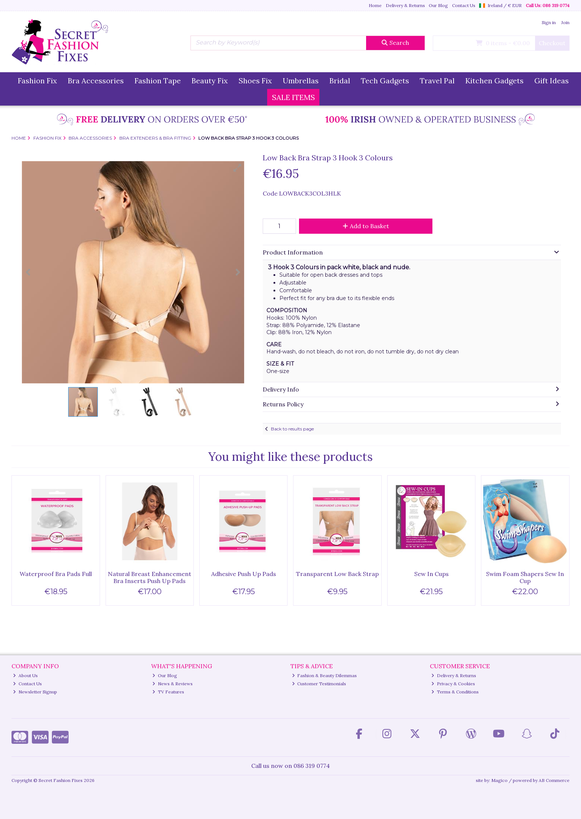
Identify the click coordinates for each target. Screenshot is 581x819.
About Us (25, 675)
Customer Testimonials (319, 683)
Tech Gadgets (385, 80)
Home (375, 5)
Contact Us (463, 5)
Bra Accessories (96, 80)
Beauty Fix (210, 80)
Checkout (552, 43)
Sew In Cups (431, 573)
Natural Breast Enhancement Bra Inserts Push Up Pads (149, 577)
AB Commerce (554, 780)
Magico (499, 780)
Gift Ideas (551, 80)
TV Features (168, 692)
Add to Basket (366, 226)
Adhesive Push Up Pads (243, 573)
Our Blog (438, 5)
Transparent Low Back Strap (337, 573)
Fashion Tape (158, 80)
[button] (237, 168)
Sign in (549, 22)
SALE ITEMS (293, 97)
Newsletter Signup (35, 692)
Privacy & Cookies (453, 683)
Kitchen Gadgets (494, 80)
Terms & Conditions (455, 692)
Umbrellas (301, 80)
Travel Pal (437, 80)
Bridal (339, 80)
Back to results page (292, 429)
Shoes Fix (255, 80)
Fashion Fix (37, 80)
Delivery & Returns (405, 5)
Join (565, 22)
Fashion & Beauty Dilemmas (324, 675)
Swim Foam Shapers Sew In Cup (525, 577)
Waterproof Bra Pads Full (56, 573)
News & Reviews (172, 683)
